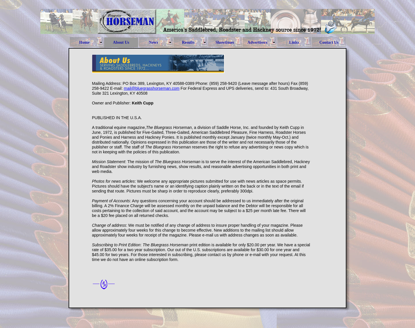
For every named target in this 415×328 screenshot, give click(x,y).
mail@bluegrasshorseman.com (152, 88)
